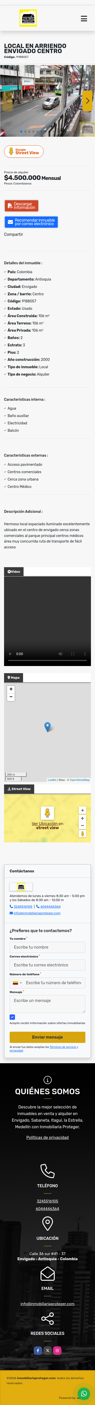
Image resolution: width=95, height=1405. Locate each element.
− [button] (11, 697)
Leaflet (52, 779)
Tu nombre (18, 939)
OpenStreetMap (80, 779)
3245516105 (23, 906)
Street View (24, 151)
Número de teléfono (25, 974)
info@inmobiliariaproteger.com (37, 913)
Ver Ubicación (45, 823)
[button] (21, 132)
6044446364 (50, 906)
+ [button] (11, 689)
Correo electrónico (25, 956)
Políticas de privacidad (47, 1137)
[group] (47, 100)
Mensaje (17, 992)
